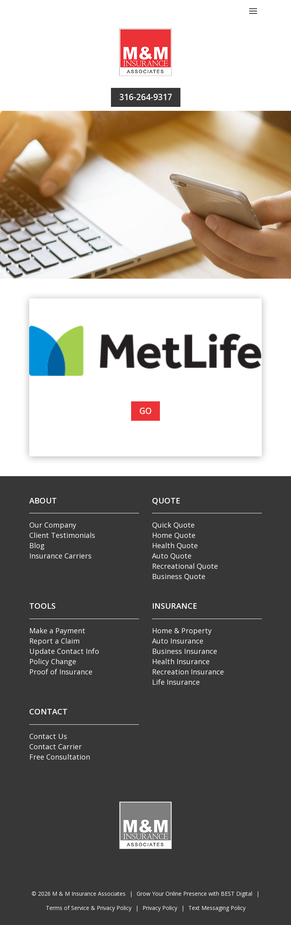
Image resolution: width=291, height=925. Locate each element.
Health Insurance (181, 661)
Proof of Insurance (60, 671)
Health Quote (175, 545)
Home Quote (173, 535)
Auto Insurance (177, 641)
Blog (37, 545)
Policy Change (52, 661)
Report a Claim (54, 641)
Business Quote (178, 576)
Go (145, 410)
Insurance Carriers (60, 555)
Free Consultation (59, 757)
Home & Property (182, 630)
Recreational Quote (185, 566)
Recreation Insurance (188, 671)
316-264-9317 (145, 97)
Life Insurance (176, 682)
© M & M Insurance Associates (79, 893)
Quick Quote (173, 525)
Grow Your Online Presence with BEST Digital (194, 893)
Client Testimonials (62, 535)
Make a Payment (57, 630)
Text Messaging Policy (217, 908)
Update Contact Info (64, 651)
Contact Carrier (55, 746)
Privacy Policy (160, 908)
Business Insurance (184, 651)
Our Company (52, 525)
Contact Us (48, 736)
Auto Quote (171, 555)
